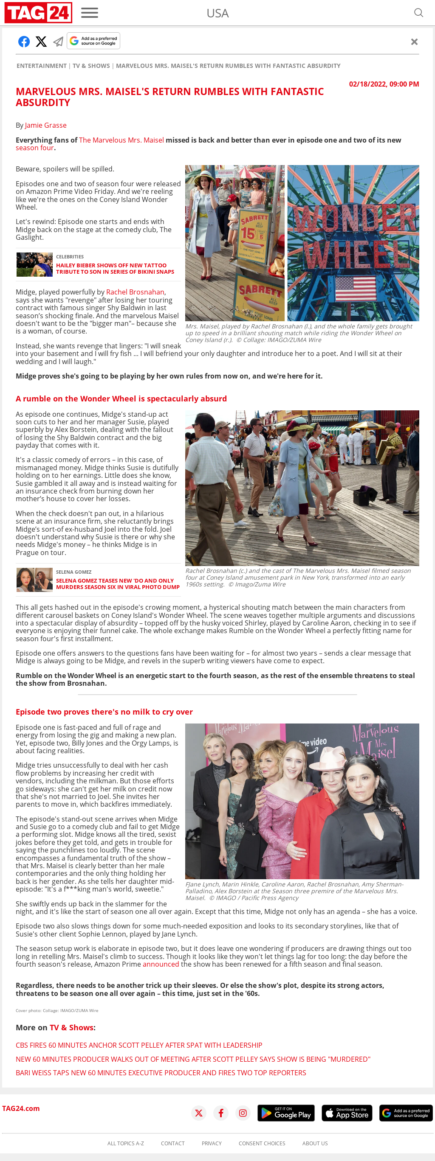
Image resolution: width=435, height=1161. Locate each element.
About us (315, 1144)
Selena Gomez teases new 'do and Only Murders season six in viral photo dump (118, 584)
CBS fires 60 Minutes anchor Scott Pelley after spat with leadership (139, 1045)
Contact (173, 1144)
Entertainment (42, 65)
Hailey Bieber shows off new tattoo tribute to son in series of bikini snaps (115, 268)
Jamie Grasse (46, 125)
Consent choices (262, 1144)
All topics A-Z (125, 1144)
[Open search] (418, 12)
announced (161, 964)
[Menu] (90, 12)
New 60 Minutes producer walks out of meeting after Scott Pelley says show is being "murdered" (193, 1059)
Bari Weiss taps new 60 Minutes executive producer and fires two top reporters (161, 1072)
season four (35, 147)
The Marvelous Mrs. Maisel (121, 140)
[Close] (414, 41)
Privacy (212, 1144)
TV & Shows (91, 65)
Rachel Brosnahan (135, 292)
